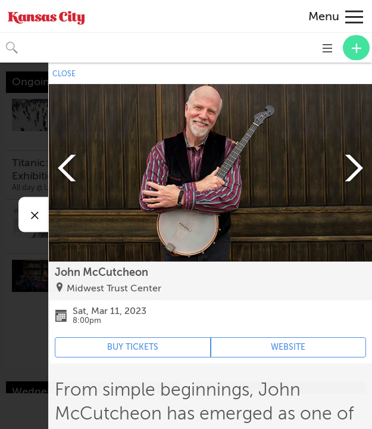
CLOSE (64, 74)
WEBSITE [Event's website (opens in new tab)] (288, 347)
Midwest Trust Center (114, 288)
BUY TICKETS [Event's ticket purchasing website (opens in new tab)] (132, 347)
